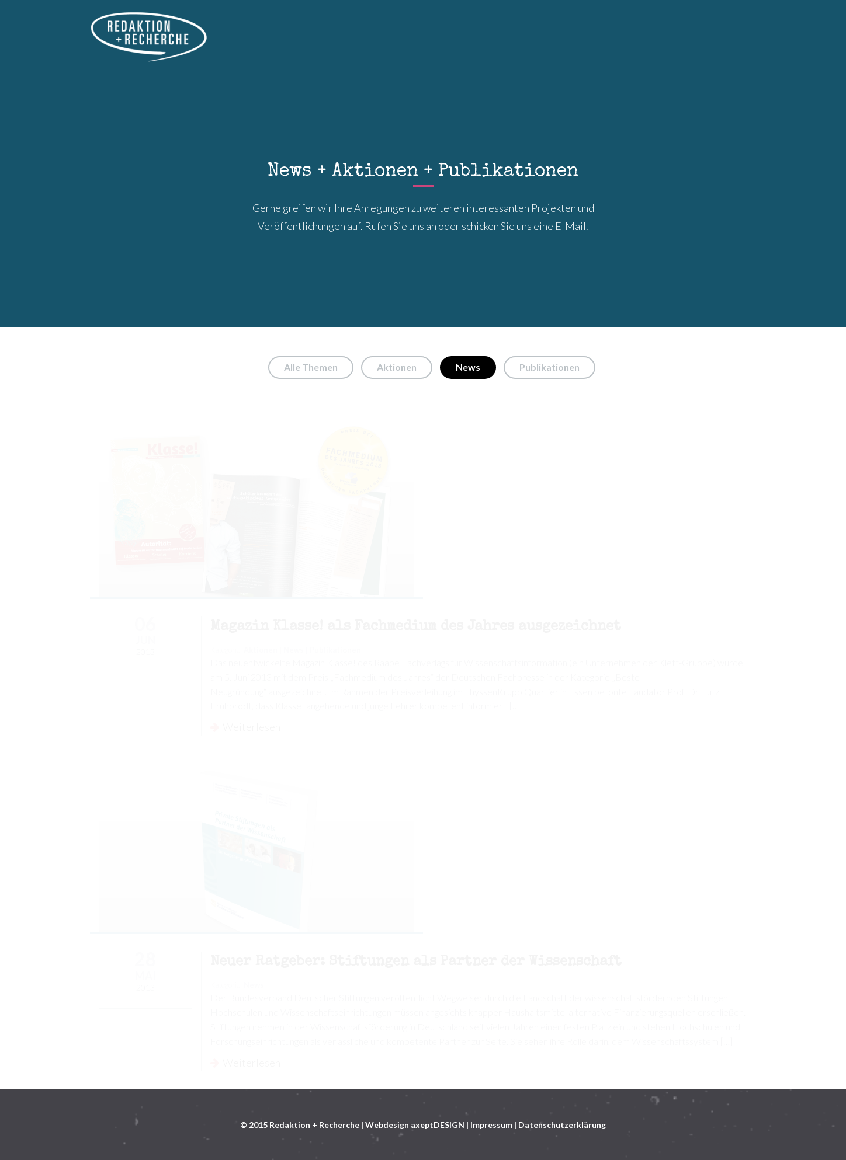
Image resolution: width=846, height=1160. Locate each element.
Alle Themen (311, 366)
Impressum (491, 1125)
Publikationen (549, 366)
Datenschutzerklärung (562, 1125)
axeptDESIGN (437, 1125)
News (468, 366)
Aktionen (397, 366)
